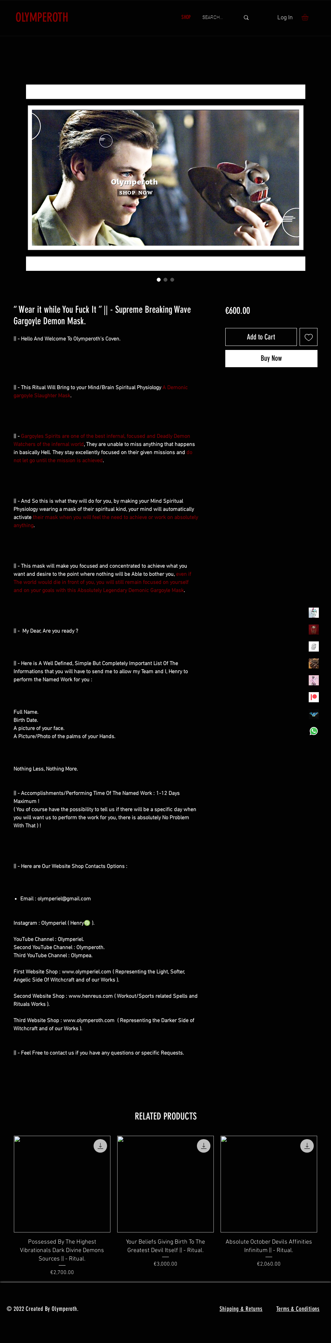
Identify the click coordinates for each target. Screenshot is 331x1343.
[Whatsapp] (314, 731)
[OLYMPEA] (314, 680)
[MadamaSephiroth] (314, 714)
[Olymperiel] (314, 613)
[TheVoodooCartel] (314, 663)
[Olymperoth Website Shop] (314, 630)
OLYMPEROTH (42, 17)
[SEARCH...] (216, 17)
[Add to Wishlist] (308, 337)
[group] (165, 1206)
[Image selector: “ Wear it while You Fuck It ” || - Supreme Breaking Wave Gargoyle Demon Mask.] (158, 279)
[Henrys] (314, 646)
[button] (309, 17)
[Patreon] (314, 697)
